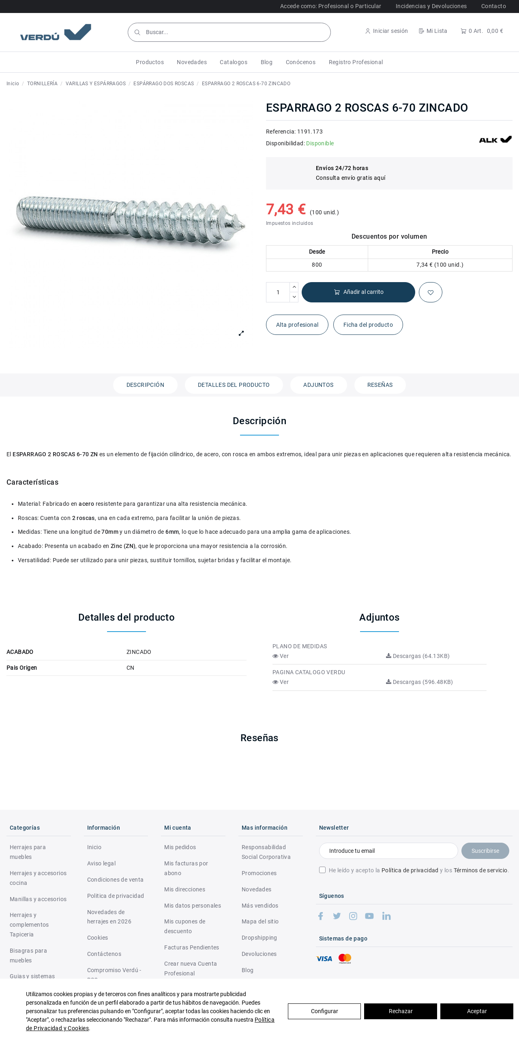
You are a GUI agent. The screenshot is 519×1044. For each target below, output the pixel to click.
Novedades (257, 889)
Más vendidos (260, 905)
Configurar (324, 1011)
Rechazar (401, 1011)
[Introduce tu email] (388, 851)
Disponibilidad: (285, 143)
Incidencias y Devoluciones (431, 6)
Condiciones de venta (115, 879)
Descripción (145, 385)
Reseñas (380, 385)
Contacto (493, 6)
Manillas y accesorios (38, 899)
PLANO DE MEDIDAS (299, 646)
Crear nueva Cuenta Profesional (190, 968)
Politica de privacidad (115, 896)
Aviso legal (101, 863)
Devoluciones (259, 954)
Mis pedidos (180, 847)
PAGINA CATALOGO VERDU (308, 672)
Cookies (97, 937)
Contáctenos (104, 954)
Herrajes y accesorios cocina (38, 878)
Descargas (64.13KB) (418, 656)
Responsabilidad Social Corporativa (266, 852)
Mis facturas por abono (186, 868)
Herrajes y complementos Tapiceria (29, 925)
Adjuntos (318, 385)
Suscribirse (485, 851)
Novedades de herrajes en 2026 (109, 917)
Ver (280, 656)
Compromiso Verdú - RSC (114, 975)
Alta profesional (297, 324)
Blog (248, 970)
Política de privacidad (410, 870)
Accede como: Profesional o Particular (331, 6)
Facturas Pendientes (191, 947)
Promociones (259, 873)
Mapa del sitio (260, 921)
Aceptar (477, 1011)
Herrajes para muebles (28, 852)
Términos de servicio (481, 870)
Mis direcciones (184, 889)
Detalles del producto (234, 385)
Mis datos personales (192, 905)
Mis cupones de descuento (185, 926)
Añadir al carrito (359, 292)
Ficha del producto (368, 324)
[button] (149, 62)
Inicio (94, 847)
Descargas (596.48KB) (419, 682)
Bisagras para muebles (28, 955)
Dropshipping (259, 937)
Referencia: (281, 131)
